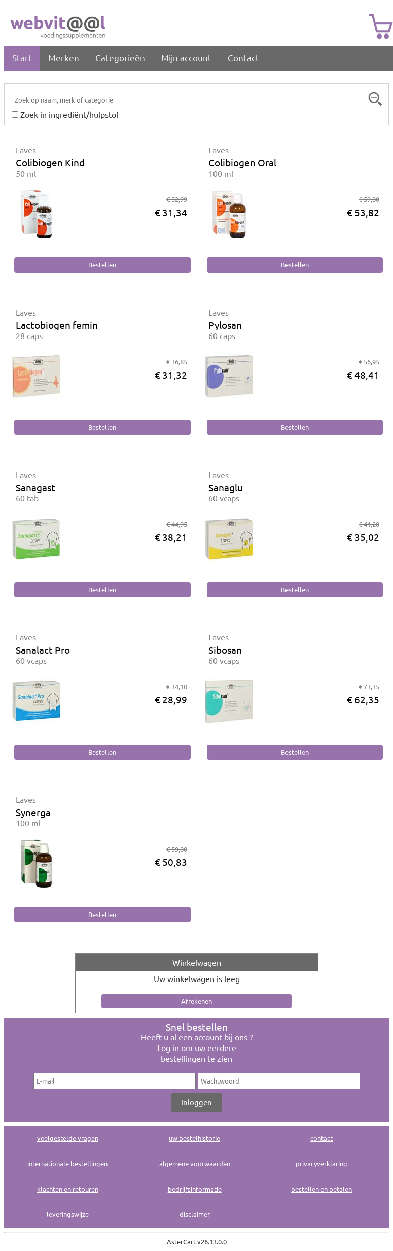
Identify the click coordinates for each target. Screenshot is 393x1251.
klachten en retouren (67, 1189)
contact (321, 1138)
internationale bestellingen (67, 1163)
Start (22, 57)
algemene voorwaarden (194, 1163)
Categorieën (120, 57)
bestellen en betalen (321, 1189)
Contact (243, 57)
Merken (63, 57)
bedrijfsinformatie (195, 1189)
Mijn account (186, 57)
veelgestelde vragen (67, 1138)
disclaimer (195, 1214)
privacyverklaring (321, 1163)
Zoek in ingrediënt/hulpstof (69, 114)
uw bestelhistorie (194, 1138)
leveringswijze (68, 1214)
